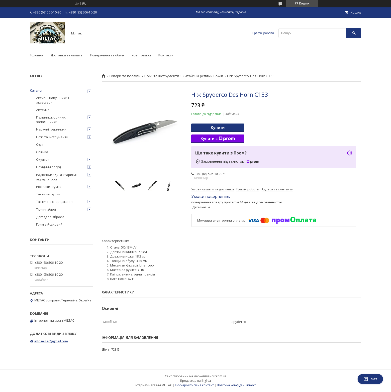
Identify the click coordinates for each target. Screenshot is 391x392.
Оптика (42, 152)
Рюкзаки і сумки (49, 186)
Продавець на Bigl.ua (195, 381)
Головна (36, 55)
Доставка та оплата (67, 55)
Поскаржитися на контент (194, 385)
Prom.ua (220, 376)
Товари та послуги (124, 76)
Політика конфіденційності (237, 385)
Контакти (166, 55)
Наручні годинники (51, 129)
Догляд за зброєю (50, 217)
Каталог (36, 90)
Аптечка (43, 110)
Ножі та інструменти (161, 76)
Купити (218, 128)
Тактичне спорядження (54, 201)
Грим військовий (49, 224)
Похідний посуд (48, 167)
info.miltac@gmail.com (51, 341)
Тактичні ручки (48, 194)
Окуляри (43, 159)
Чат (370, 379)
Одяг (40, 144)
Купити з (217, 138)
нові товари (141, 55)
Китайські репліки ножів (203, 76)
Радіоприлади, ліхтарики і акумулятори (56, 176)
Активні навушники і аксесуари (52, 100)
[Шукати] (353, 33)
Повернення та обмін (107, 55)
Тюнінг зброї (46, 209)
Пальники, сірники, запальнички (51, 119)
